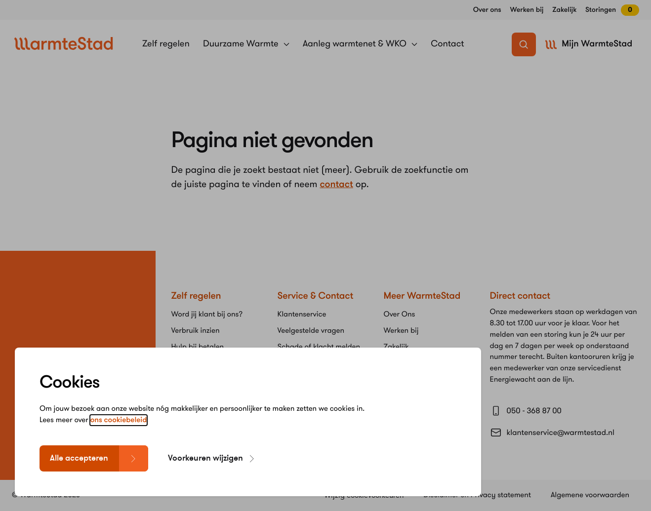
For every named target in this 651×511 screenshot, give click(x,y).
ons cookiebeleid (118, 425)
